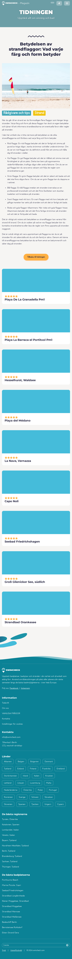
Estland (20, 769)
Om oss (5, 708)
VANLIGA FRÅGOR (11, 713)
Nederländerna (10, 790)
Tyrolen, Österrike (10, 819)
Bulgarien (34, 762)
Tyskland (7, 769)
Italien (36, 776)
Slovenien (8, 804)
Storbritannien (10, 776)
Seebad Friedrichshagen (12, 891)
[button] (52, 2)
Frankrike (46, 769)
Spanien (21, 804)
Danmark (49, 762)
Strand (39, 113)
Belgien (21, 762)
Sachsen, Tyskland (9, 862)
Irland (25, 776)
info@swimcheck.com (11, 737)
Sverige (22, 797)
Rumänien (8, 797)
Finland (33, 769)
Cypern (60, 804)
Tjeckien (34, 804)
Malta (48, 783)
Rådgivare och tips (16, 113)
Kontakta (6, 719)
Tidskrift (5, 703)
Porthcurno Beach (10, 880)
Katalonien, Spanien (10, 825)
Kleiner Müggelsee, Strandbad (15, 901)
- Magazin (15, 3)
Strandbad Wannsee (11, 912)
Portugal (53, 790)
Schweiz (34, 797)
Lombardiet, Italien (10, 830)
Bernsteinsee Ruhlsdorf (12, 927)
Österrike (27, 790)
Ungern (48, 804)
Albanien (8, 762)
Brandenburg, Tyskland (12, 856)
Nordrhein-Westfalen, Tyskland (15, 846)
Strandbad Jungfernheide (13, 896)
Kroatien (49, 776)
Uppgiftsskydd (16, 950)
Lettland (7, 783)
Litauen (20, 783)
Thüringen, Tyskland (10, 867)
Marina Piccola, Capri (11, 885)
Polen (40, 790)
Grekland (61, 769)
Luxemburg (35, 783)
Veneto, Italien (8, 835)
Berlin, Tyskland (8, 851)
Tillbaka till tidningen (36, 257)
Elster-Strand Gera (10, 933)
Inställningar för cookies (12, 724)
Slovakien (49, 797)
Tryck (4, 950)
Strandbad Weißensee (11, 917)
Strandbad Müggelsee (12, 906)
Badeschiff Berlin (9, 922)
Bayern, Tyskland (9, 840)
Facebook (14, 688)
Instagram (25, 688)
